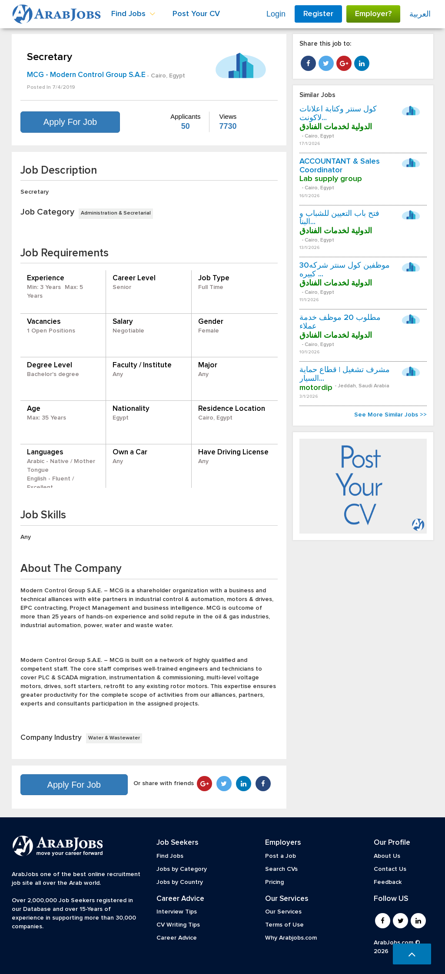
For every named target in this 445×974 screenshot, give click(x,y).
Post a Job (280, 856)
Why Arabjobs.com (291, 938)
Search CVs (281, 869)
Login (276, 14)
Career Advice (176, 938)
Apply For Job (70, 122)
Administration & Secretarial (116, 213)
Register (318, 14)
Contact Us (390, 869)
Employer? (373, 14)
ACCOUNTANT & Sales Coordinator (339, 166)
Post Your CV (196, 14)
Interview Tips (176, 912)
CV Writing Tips (178, 925)
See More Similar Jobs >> (390, 415)
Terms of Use (284, 925)
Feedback (388, 882)
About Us (387, 856)
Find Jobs (169, 856)
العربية (420, 14)
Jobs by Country (179, 882)
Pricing (274, 882)
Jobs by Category (181, 869)
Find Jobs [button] (133, 14)
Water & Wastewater (114, 738)
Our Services (283, 912)
